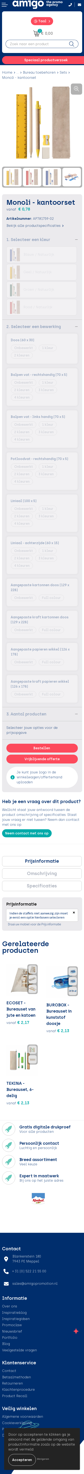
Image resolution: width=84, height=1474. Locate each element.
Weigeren (43, 1459)
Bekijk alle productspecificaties (35, 226)
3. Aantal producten (26, 714)
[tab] (42, 861)
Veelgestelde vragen (19, 1350)
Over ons (9, 1306)
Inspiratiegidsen (16, 1319)
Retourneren (12, 1383)
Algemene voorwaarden (22, 1417)
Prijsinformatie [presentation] (42, 861)
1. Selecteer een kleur (28, 239)
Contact (9, 1371)
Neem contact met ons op (27, 833)
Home (7, 72)
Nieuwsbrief (12, 1331)
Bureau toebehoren (39, 72)
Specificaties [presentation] (42, 886)
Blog (6, 1344)
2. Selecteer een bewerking (33, 326)
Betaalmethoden (16, 1377)
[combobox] (35, 44)
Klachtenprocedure (18, 1390)
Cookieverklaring (17, 1423)
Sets (63, 72)
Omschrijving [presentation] (42, 873)
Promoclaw (12, 1325)
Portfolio (9, 1338)
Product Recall (14, 1396)
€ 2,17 (17, 1022)
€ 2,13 (57, 1030)
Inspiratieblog (14, 1313)
